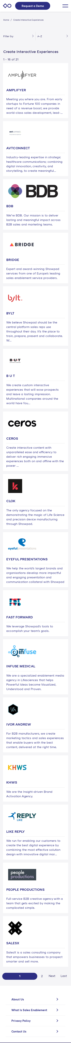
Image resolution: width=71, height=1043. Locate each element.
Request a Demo (33, 6)
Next (52, 976)
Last (64, 976)
